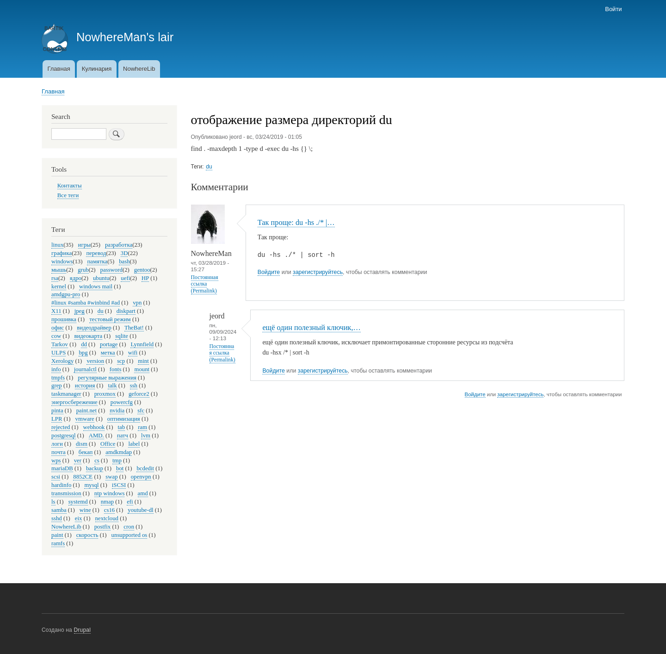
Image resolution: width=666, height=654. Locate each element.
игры (84, 245)
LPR (56, 419)
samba (59, 510)
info (56, 369)
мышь (58, 270)
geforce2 (139, 394)
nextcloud (106, 518)
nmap (107, 501)
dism (81, 444)
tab (121, 427)
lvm (145, 435)
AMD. (96, 435)
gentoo (142, 270)
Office (107, 444)
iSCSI (119, 485)
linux (57, 245)
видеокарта (88, 336)
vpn (137, 302)
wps (56, 460)
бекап (85, 452)
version (95, 361)
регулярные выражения (107, 377)
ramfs (58, 543)
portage (108, 344)
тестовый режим (110, 319)
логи (57, 444)
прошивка (63, 319)
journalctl (85, 369)
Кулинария (97, 68)
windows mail (95, 286)
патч (122, 435)
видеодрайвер (94, 327)
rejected (60, 427)
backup (94, 468)
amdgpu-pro (65, 294)
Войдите (269, 272)
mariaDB (62, 468)
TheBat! (134, 327)
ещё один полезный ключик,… (311, 327)
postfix (102, 526)
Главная (58, 68)
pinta (57, 410)
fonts (116, 369)
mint (143, 361)
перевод (96, 253)
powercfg (122, 402)
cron (128, 526)
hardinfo (61, 485)
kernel (58, 286)
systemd (78, 501)
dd (84, 344)
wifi (133, 352)
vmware (84, 419)
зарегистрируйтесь (318, 272)
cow (56, 336)
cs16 (109, 510)
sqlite (121, 336)
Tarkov (59, 344)
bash (124, 261)
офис (57, 327)
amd (143, 493)
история (85, 385)
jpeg (79, 311)
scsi (55, 476)
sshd (56, 518)
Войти (613, 9)
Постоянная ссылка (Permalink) (204, 283)
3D (124, 253)
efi (130, 501)
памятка (97, 261)
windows (62, 261)
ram (142, 427)
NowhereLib (139, 68)
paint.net (86, 410)
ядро (75, 278)
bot (119, 468)
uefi (125, 278)
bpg (83, 352)
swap (111, 476)
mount (141, 369)
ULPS (58, 352)
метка (108, 352)
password (111, 270)
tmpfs (58, 377)
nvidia (117, 410)
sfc (140, 410)
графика (61, 253)
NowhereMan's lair (124, 37)
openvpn (141, 476)
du (209, 166)
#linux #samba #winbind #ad (85, 302)
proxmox (105, 394)
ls (53, 501)
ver (77, 460)
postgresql (63, 435)
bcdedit (145, 468)
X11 (56, 311)
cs (96, 460)
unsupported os (129, 535)
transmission (66, 493)
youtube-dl (140, 510)
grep (56, 385)
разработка (118, 245)
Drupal (82, 630)
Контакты (69, 185)
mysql (91, 485)
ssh (133, 385)
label (134, 444)
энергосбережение (74, 402)
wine (85, 510)
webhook (94, 427)
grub (83, 270)
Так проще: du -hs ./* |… (296, 222)
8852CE (82, 476)
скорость (87, 535)
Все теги (68, 195)
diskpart (126, 311)
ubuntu (101, 278)
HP (145, 278)
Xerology (62, 361)
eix (78, 518)
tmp (117, 460)
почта (58, 452)
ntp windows (109, 493)
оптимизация (123, 419)
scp (121, 361)
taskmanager (66, 394)
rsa (54, 278)
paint (57, 535)
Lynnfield (142, 344)
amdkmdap (118, 452)
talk (112, 385)
